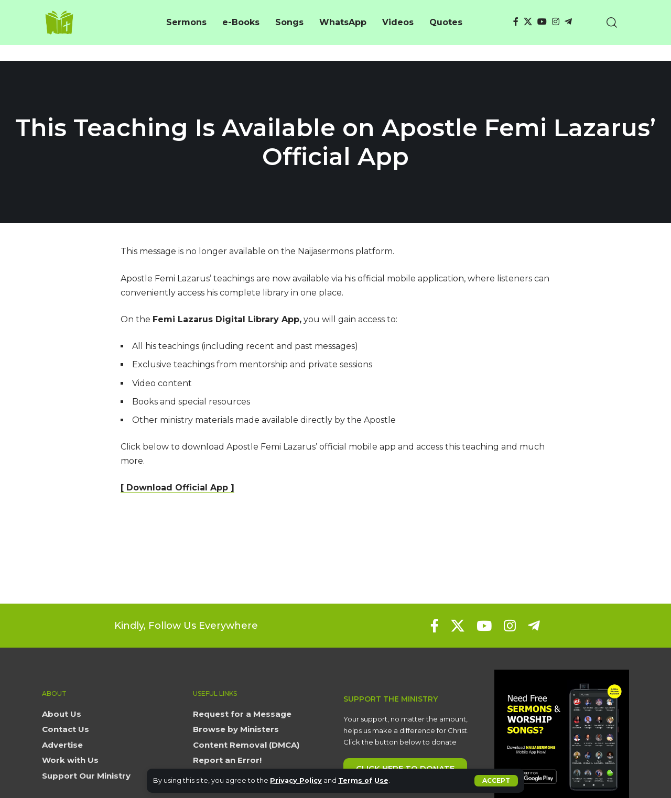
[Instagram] (555, 22)
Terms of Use (364, 780)
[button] (496, 780)
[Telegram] (568, 22)
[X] (528, 22)
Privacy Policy (296, 780)
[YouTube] (542, 22)
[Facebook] (516, 22)
